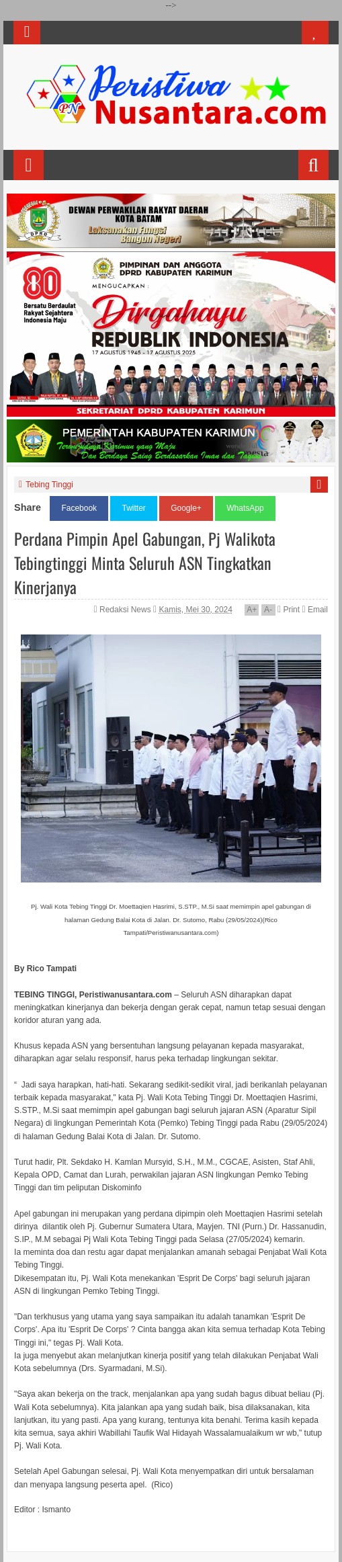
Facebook (79, 508)
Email (314, 609)
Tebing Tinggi (49, 484)
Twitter (133, 508)
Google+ (186, 508)
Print (288, 609)
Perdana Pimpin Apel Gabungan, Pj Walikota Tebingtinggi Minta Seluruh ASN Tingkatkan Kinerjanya (144, 562)
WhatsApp (244, 508)
